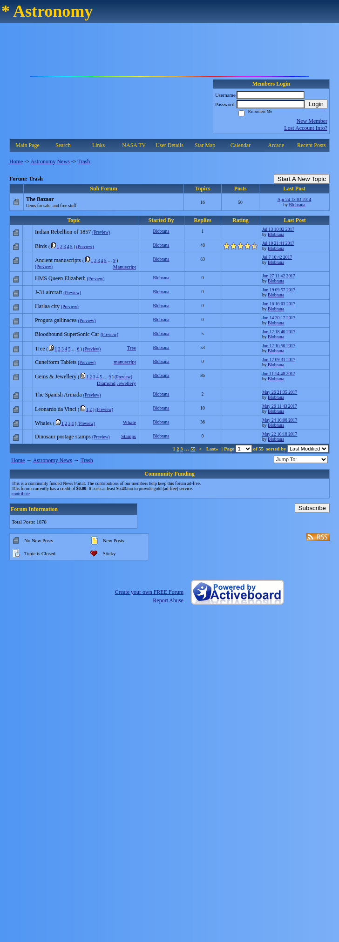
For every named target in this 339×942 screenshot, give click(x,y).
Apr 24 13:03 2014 (295, 199)
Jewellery (126, 383)
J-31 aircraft (48, 292)
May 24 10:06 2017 (279, 420)
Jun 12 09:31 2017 (278, 359)
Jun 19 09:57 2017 (278, 289)
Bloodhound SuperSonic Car (67, 334)
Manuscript (124, 266)
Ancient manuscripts (58, 260)
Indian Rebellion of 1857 (63, 232)
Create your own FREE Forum (149, 592)
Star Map (205, 145)
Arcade (276, 145)
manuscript (125, 361)
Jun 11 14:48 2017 (278, 373)
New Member (312, 121)
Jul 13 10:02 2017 (278, 229)
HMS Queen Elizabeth (60, 278)
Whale (129, 422)
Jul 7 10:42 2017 (277, 257)
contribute (21, 493)
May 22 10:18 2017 (279, 434)
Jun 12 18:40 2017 (278, 331)
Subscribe (312, 508)
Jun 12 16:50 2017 (278, 345)
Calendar (241, 145)
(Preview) (101, 232)
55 (193, 448)
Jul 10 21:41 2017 (278, 243)
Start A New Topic (302, 178)
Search (63, 145)
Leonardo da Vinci (55, 409)
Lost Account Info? (305, 128)
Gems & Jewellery (55, 376)
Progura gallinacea (56, 320)
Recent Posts (311, 145)
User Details (169, 145)
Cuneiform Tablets (55, 362)
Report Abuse (168, 600)
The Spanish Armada (58, 394)
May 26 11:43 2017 (279, 406)
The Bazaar (40, 199)
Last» (213, 448)
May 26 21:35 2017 (279, 392)
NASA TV (134, 145)
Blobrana (297, 204)
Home (16, 161)
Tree (40, 348)
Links (98, 145)
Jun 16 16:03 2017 (278, 303)
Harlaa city (47, 306)
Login (316, 104)
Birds (41, 246)
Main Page (27, 145)
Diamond (106, 383)
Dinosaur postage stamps (63, 436)
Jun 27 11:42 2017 (278, 275)
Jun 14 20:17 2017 (278, 317)
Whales (43, 423)
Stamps (128, 436)
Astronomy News (49, 161)
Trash (83, 161)
